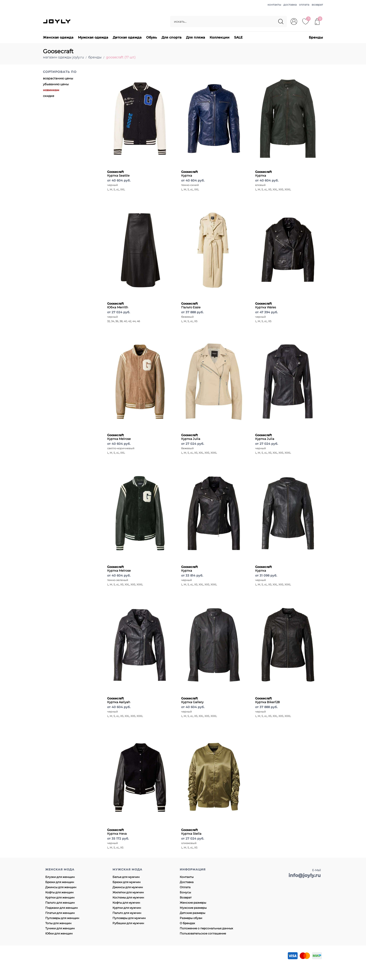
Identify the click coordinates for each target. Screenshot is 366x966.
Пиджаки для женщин (61, 907)
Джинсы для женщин (60, 887)
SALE (238, 37)
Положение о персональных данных (206, 928)
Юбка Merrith (117, 305)
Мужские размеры (193, 907)
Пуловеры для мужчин (129, 918)
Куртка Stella (191, 831)
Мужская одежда (93, 37)
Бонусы (185, 892)
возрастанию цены (58, 78)
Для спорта (171, 37)
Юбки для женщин (59, 933)
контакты (274, 4)
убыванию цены (56, 84)
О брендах (187, 923)
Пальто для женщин (60, 902)
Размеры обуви (191, 918)
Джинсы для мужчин (128, 887)
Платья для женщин (60, 913)
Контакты (187, 877)
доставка (290, 4)
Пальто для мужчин (127, 913)
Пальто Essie (191, 305)
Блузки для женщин (60, 877)
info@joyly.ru (305, 875)
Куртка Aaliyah (118, 700)
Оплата (185, 887)
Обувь (151, 37)
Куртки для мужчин (127, 907)
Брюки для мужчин (127, 882)
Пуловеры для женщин (62, 918)
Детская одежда (127, 37)
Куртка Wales (265, 305)
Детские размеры (192, 913)
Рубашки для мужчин (128, 923)
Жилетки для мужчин (128, 892)
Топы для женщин (58, 923)
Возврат (186, 897)
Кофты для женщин (59, 892)
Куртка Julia (190, 437)
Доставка (187, 882)
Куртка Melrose (119, 437)
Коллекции (219, 37)
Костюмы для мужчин (128, 897)
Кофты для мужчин (126, 902)
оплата (304, 4)
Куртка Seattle (118, 173)
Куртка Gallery (192, 700)
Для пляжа (195, 37)
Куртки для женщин (59, 897)
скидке (48, 96)
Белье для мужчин (126, 877)
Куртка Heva (117, 831)
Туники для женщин (60, 928)
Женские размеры (193, 902)
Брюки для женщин (59, 882)
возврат (317, 4)
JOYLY (57, 21)
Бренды (316, 37)
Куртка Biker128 (267, 700)
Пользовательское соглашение (203, 933)
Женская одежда (58, 37)
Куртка (189, 173)
